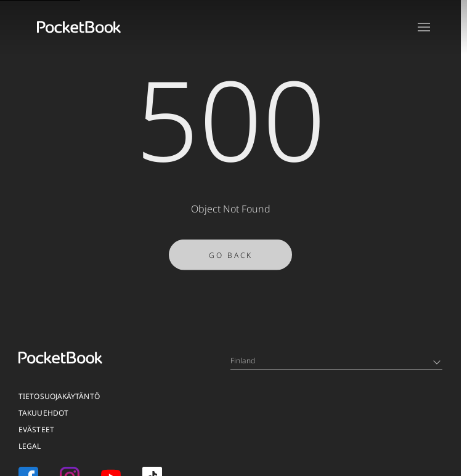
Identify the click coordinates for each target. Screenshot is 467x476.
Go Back (231, 257)
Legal (29, 446)
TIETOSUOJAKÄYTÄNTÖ (59, 396)
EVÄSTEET (36, 429)
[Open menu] (423, 27)
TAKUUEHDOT (43, 413)
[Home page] (79, 27)
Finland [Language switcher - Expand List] (335, 360)
